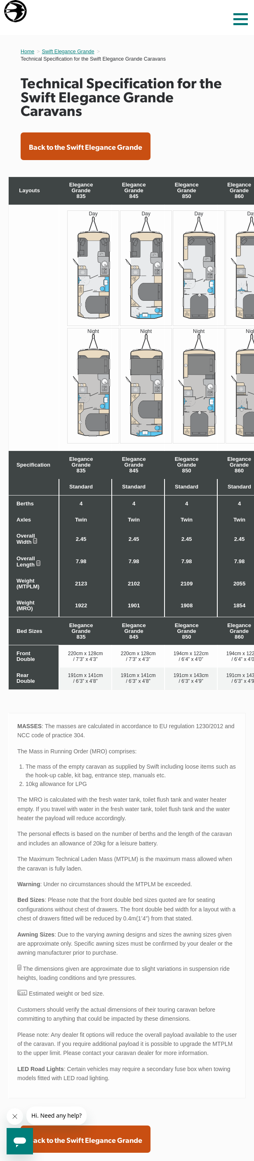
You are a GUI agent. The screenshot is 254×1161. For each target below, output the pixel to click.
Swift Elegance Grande (68, 51)
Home (27, 51)
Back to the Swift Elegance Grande (85, 146)
